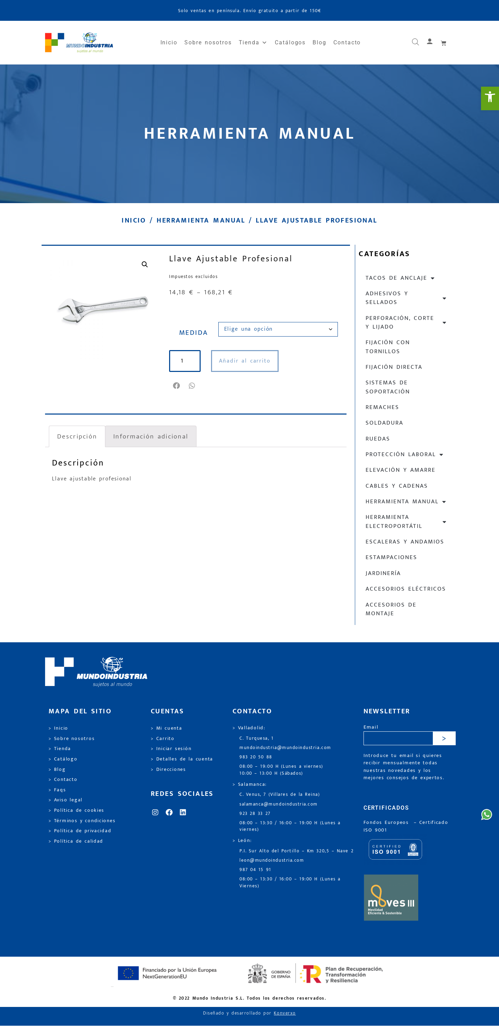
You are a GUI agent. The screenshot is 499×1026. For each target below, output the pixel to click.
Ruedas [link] (378, 439)
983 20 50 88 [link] (255, 757)
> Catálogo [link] (63, 759)
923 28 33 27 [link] (255, 813)
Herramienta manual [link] (201, 220)
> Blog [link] (57, 769)
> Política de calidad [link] (76, 841)
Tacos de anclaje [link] (400, 278)
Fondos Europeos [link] (387, 822)
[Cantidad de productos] (185, 361)
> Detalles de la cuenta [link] (182, 759)
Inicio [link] (169, 42)
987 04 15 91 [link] (255, 869)
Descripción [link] (77, 436)
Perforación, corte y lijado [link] (406, 322)
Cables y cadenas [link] (397, 486)
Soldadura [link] (384, 423)
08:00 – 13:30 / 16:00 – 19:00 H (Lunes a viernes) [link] (290, 826)
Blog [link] (319, 42)
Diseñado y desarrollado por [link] (249, 1013)
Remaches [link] (382, 407)
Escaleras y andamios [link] (405, 542)
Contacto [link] (347, 42)
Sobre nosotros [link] (207, 42)
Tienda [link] (253, 42)
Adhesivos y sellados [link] (406, 298)
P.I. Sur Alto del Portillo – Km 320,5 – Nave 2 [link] (296, 851)
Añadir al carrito (246, 361)
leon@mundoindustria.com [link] (271, 860)
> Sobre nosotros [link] (72, 738)
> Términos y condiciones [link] (82, 821)
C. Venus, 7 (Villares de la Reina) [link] (279, 794)
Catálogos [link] (290, 42)
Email (371, 727)
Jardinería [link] (383, 573)
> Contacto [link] (63, 779)
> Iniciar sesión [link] (171, 749)
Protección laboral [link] (405, 454)
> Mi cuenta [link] (166, 728)
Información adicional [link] (150, 436)
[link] (490, 98)
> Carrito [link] (163, 738)
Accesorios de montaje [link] (391, 609)
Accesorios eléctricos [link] (406, 589)
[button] (177, 386)
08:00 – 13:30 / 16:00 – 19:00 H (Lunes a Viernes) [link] (290, 882)
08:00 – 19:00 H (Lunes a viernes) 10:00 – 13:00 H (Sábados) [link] (281, 770)
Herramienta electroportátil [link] (406, 521)
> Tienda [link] (60, 749)
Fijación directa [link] (394, 367)
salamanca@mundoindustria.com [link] (278, 804)
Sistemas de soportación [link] (388, 387)
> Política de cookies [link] (76, 810)
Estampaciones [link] (391, 557)
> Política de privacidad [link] (80, 831)
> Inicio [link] (58, 728)
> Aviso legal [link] (65, 800)
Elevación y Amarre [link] (401, 470)
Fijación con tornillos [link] (388, 347)
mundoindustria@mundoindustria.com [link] (285, 747)
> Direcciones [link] (168, 769)
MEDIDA (193, 333)
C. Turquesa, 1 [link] (256, 738)
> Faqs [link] (57, 790)
